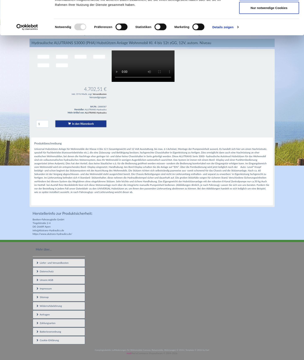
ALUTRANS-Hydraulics (96, 112)
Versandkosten (100, 94)
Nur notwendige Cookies (269, 38)
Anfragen (43, 314)
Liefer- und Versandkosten (52, 262)
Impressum (44, 288)
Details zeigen (222, 57)
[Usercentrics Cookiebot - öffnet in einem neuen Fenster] (27, 58)
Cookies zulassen (269, 11)
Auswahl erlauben (269, 25)
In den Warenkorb (81, 123)
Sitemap (42, 297)
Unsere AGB (44, 280)
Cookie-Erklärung (47, 340)
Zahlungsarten (46, 323)
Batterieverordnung (48, 331)
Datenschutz (45, 271)
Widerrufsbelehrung (49, 305)
